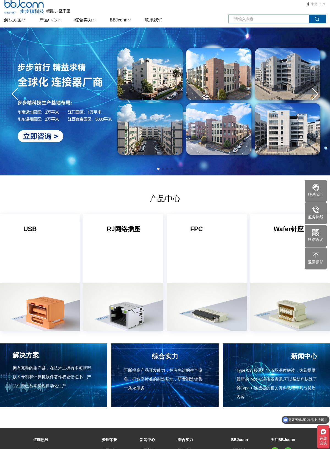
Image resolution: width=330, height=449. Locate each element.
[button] (315, 94)
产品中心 (48, 20)
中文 (314, 4)
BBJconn (118, 20)
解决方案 (13, 20)
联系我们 (154, 20)
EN (323, 4)
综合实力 (83, 20)
